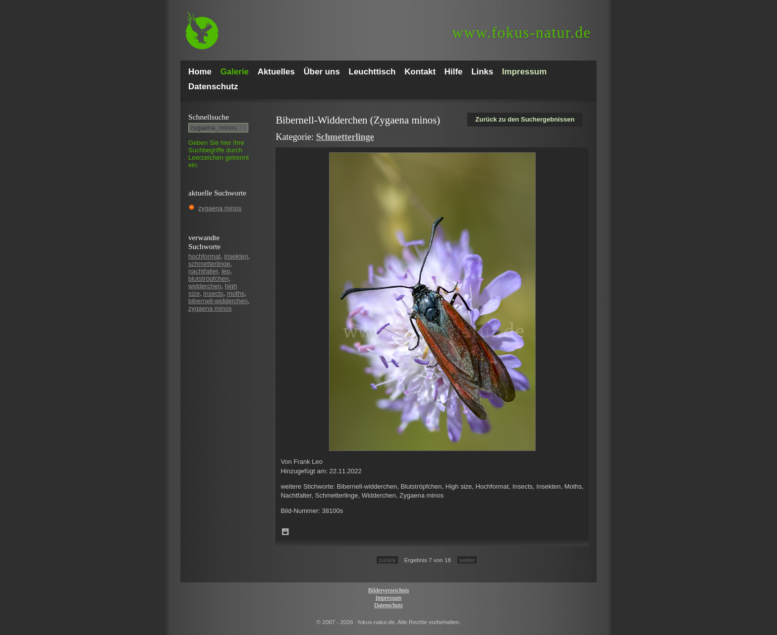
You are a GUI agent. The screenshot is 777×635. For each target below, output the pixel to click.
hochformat (204, 256)
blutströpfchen (208, 278)
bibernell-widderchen (218, 301)
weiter (467, 560)
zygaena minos (219, 208)
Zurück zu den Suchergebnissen (524, 119)
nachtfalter (203, 271)
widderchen (205, 286)
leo (226, 271)
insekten (236, 256)
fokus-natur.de (521, 32)
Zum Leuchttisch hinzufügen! (285, 531)
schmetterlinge (209, 263)
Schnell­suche (208, 117)
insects (213, 293)
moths (235, 293)
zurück (387, 560)
